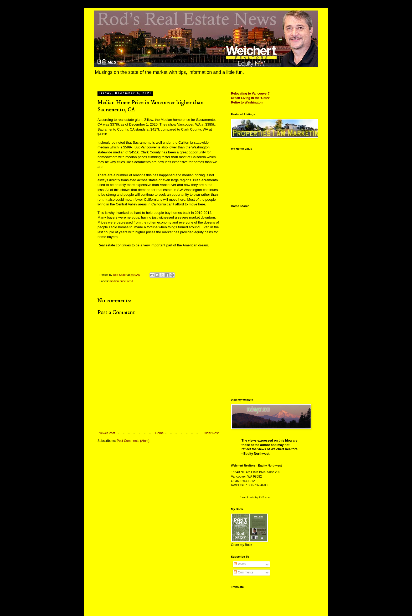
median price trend (121, 281)
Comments (243, 572)
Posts (240, 564)
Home (159, 433)
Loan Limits (247, 497)
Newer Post (107, 433)
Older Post (211, 433)
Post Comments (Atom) (133, 441)
